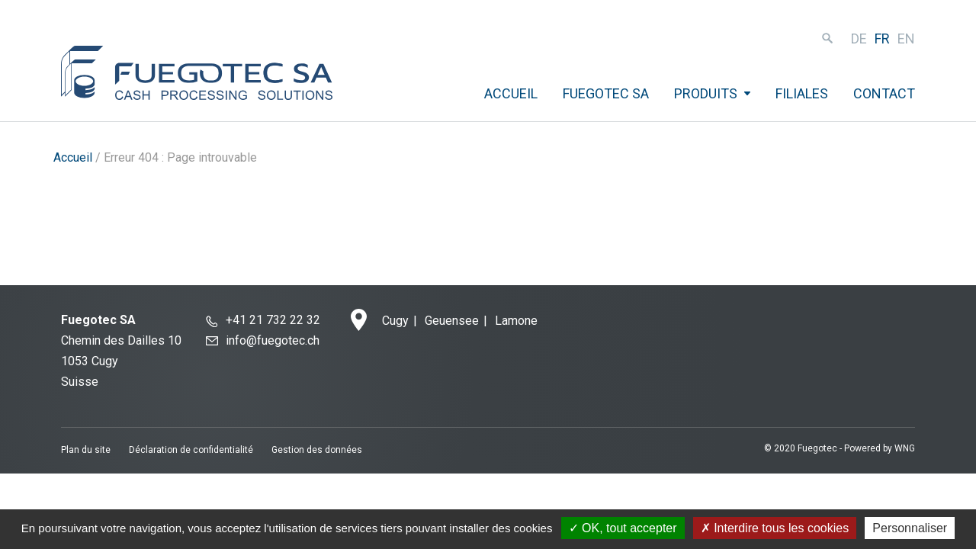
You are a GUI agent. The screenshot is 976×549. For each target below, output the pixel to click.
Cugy (395, 320)
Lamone (516, 320)
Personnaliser (909, 528)
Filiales (801, 93)
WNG (904, 448)
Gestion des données (316, 450)
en (906, 38)
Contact (884, 93)
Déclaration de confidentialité (191, 450)
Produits (705, 93)
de (859, 38)
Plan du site (86, 450)
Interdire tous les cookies (775, 528)
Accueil (511, 93)
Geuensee (452, 320)
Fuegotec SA (606, 93)
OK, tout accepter (623, 528)
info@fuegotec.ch (272, 340)
